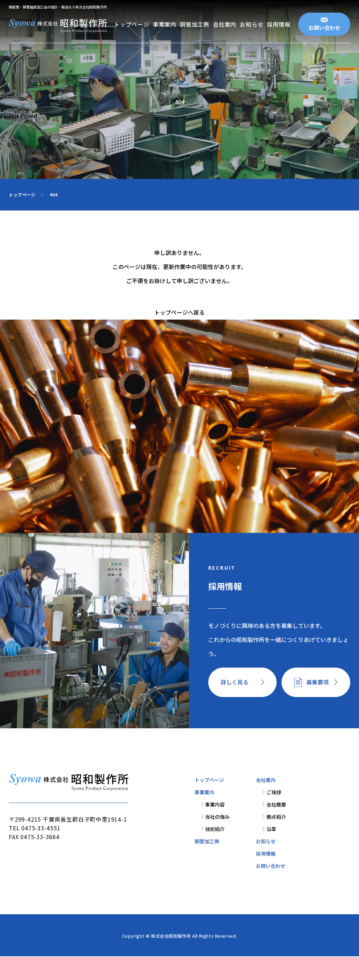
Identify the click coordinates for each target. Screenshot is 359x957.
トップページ (131, 24)
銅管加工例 (194, 24)
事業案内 (164, 24)
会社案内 (224, 24)
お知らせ (251, 24)
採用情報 (278, 24)
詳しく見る (235, 682)
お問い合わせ (324, 27)
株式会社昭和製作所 (171, 936)
